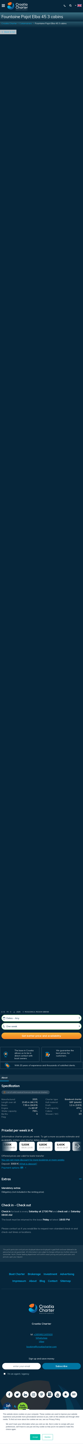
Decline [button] (47, 1437)
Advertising (67, 1274)
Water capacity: (9, 1111)
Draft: (48, 1105)
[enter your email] (21, 1366)
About (4, 1077)
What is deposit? (28, 1163)
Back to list (9, 32)
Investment (50, 1274)
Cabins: (48, 1111)
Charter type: (51, 1099)
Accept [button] (35, 1437)
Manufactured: (8, 1099)
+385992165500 (43, 1334)
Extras (6, 1179)
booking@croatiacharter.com (42, 1346)
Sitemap (65, 1281)
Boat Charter (17, 1274)
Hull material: (51, 1102)
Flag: (3, 1117)
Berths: (4, 1114)
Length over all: (8, 1102)
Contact (52, 1281)
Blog (42, 1281)
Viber (41, 1341)
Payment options (14, 1167)
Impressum (19, 1281)
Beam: (4, 1105)
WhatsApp (41, 1337)
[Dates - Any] (41, 1018)
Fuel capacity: (52, 1108)
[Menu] (3, 6)
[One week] (41, 1026)
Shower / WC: (52, 1114)
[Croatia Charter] (17, 6)
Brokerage (34, 1274)
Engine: (4, 1108)
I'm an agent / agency (16, 1373)
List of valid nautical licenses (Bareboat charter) (26, 1092)
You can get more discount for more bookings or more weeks (32, 1159)
